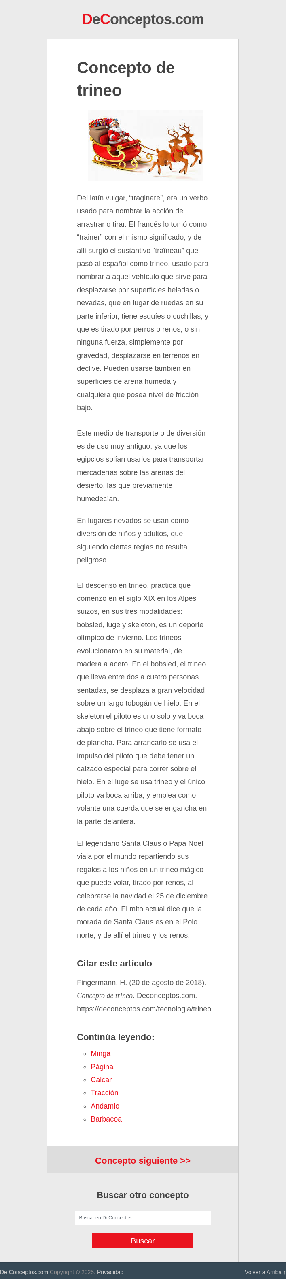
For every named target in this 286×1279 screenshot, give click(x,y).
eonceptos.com (143, 19)
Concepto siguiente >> (143, 1161)
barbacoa (106, 1119)
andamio (105, 1106)
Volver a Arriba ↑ (265, 1272)
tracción (104, 1093)
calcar (101, 1080)
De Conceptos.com (24, 1272)
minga (100, 1053)
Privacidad (110, 1272)
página (102, 1067)
